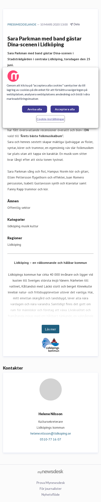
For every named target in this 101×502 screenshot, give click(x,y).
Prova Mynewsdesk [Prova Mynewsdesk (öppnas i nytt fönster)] (50, 483)
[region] (51, 97)
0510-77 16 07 (50, 439)
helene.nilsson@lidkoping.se (50, 433)
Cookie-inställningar (50, 119)
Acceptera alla (65, 109)
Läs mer (50, 329)
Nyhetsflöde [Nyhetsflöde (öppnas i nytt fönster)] (50, 494)
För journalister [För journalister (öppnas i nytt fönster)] (50, 488)
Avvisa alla (34, 109)
